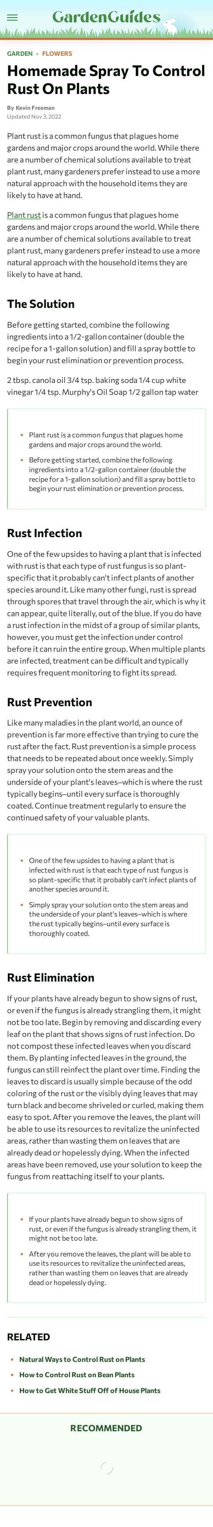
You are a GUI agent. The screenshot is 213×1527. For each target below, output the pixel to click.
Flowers (57, 54)
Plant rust (24, 215)
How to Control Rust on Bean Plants (76, 1374)
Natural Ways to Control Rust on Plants (82, 1359)
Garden (20, 54)
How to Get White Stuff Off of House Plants (89, 1390)
